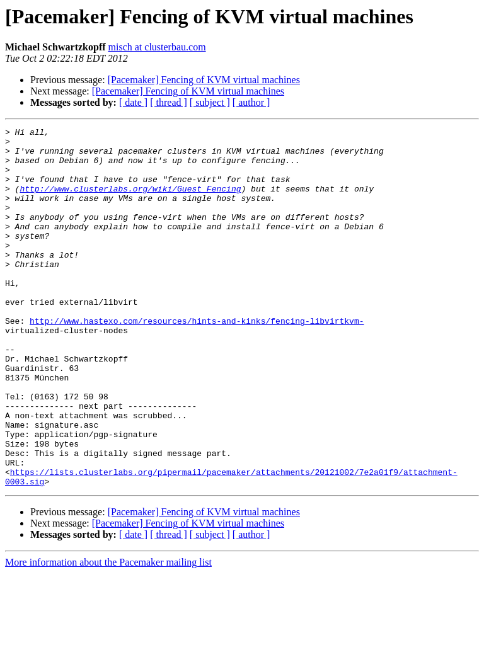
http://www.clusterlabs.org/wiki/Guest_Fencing (130, 201)
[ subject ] (210, 102)
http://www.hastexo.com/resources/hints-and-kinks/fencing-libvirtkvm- (197, 360)
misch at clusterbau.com (157, 47)
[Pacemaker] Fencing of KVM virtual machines (204, 79)
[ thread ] (168, 102)
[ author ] (251, 102)
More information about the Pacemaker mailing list (108, 634)
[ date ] (133, 102)
